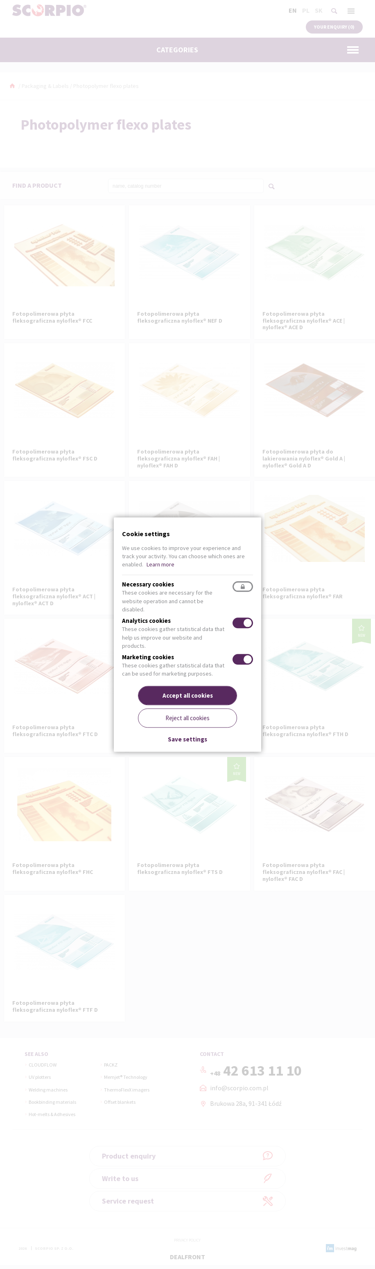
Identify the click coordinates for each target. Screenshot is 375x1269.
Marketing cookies (148, 657)
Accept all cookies (188, 695)
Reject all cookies (187, 718)
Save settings (187, 739)
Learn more (160, 564)
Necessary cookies (148, 585)
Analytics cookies (146, 621)
